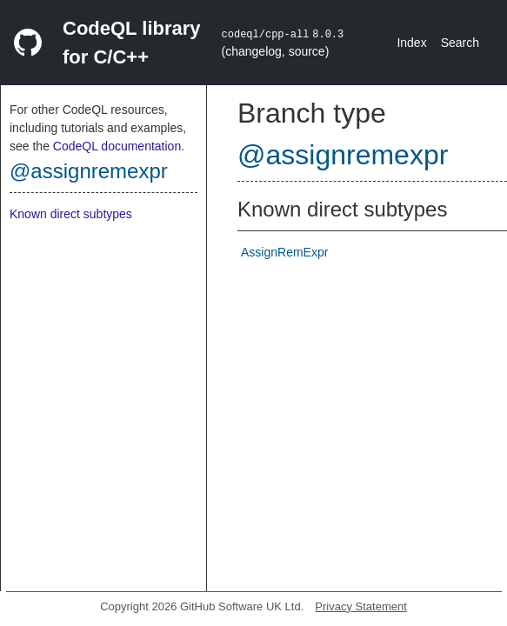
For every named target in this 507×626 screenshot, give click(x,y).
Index (411, 43)
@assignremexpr (89, 171)
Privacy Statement (361, 606)
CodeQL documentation (117, 146)
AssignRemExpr (284, 252)
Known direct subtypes (71, 214)
